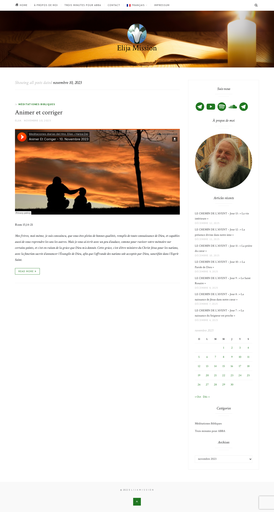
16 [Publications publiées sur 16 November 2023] (232, 366)
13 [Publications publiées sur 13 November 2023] (207, 366)
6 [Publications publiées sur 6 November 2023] (207, 357)
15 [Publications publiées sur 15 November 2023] (223, 366)
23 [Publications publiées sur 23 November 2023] (232, 375)
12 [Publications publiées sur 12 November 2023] (199, 366)
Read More (26, 271)
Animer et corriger (39, 112)
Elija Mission (137, 48)
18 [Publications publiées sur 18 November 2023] (248, 366)
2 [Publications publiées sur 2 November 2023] (232, 348)
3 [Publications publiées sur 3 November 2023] (240, 348)
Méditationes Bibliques (36, 104)
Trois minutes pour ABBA (82, 5)
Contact (114, 5)
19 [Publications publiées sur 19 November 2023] (199, 375)
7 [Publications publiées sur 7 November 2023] (215, 357)
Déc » (206, 397)
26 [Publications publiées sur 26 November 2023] (199, 385)
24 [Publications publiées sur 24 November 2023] (239, 375)
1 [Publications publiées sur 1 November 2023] (223, 348)
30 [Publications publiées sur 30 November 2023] (232, 385)
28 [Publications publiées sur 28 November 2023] (215, 385)
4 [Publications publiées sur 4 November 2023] (248, 348)
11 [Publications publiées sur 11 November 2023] (248, 357)
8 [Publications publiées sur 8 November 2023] (223, 357)
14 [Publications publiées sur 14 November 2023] (215, 366)
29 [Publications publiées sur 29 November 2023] (223, 385)
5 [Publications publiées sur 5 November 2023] (199, 357)
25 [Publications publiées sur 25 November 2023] (248, 375)
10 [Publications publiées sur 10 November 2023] (240, 357)
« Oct (198, 397)
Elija (18, 120)
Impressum (162, 5)
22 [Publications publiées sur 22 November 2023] (223, 375)
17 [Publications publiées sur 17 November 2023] (240, 366)
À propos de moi (46, 5)
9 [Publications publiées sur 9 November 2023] (232, 357)
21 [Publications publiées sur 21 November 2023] (215, 375)
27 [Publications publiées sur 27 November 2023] (207, 385)
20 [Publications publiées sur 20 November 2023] (207, 375)
